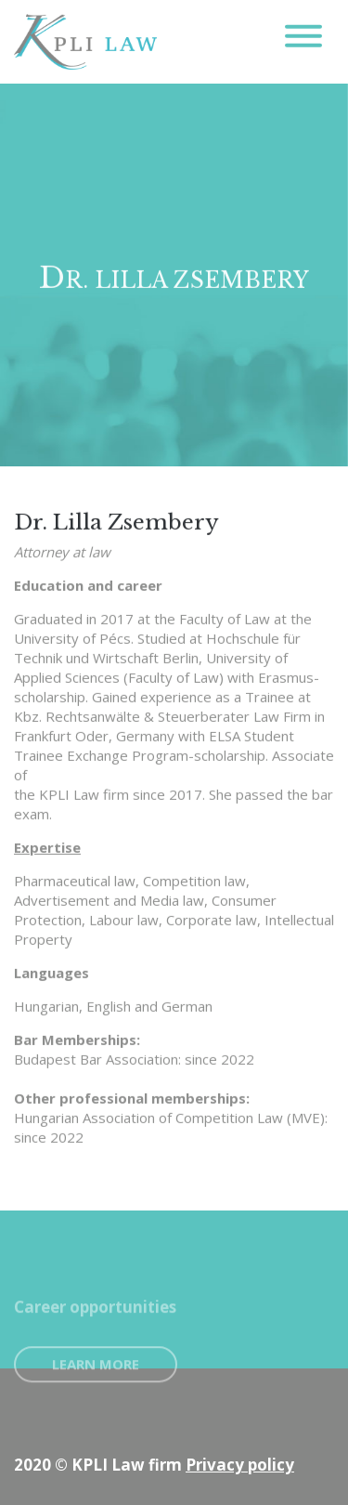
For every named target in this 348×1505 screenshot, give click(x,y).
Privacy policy (240, 1464)
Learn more (95, 1376)
